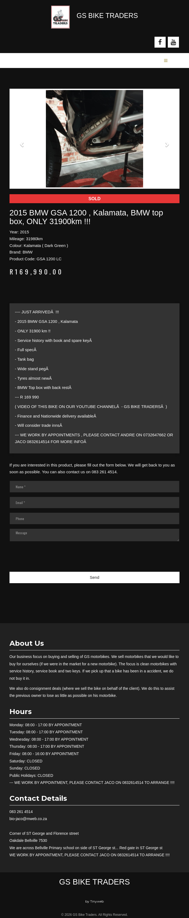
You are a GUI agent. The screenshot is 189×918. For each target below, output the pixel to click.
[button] (22, 141)
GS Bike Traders (94, 881)
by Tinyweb (94, 901)
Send (94, 577)
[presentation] (51, 591)
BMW (28, 252)
